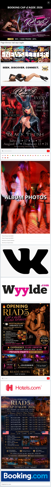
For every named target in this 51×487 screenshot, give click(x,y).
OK (48, 151)
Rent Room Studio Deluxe (7, 242)
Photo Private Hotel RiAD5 (7, 236)
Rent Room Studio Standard (8, 240)
